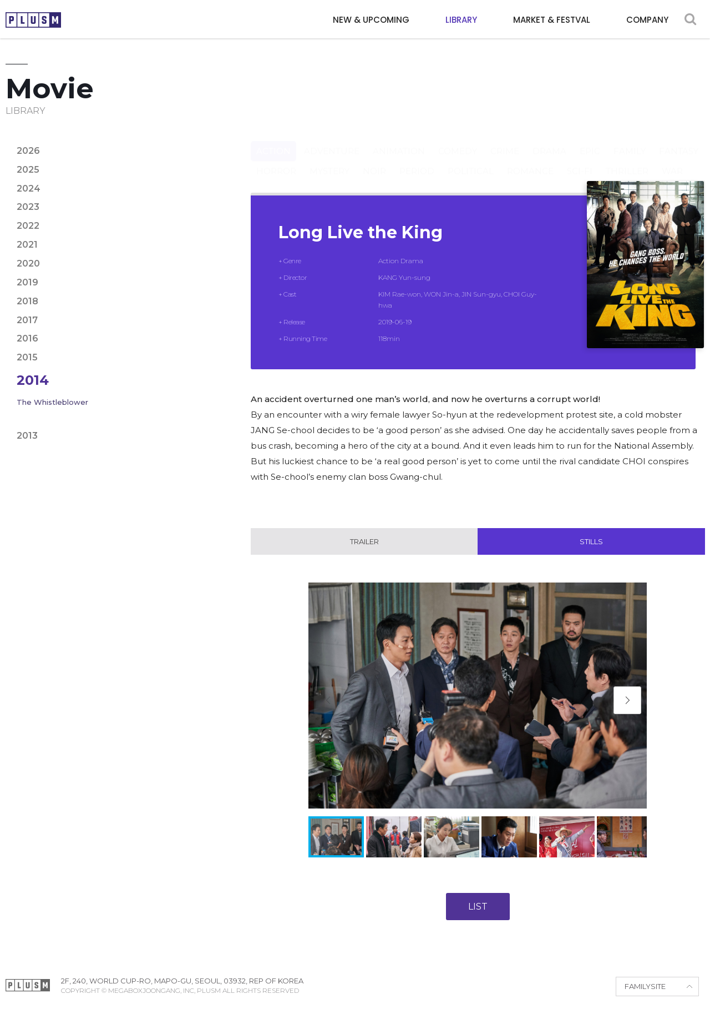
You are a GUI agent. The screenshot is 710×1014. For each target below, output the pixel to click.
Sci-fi (579, 160)
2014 (33, 380)
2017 (27, 320)
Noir (374, 160)
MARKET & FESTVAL (551, 20)
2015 (27, 357)
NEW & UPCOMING (371, 20)
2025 (28, 169)
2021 (27, 244)
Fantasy (678, 140)
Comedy (457, 140)
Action (273, 140)
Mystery (329, 160)
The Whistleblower (52, 402)
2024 (28, 188)
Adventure (331, 140)
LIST (478, 906)
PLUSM (33, 20)
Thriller (627, 160)
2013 (27, 435)
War (672, 160)
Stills (591, 541)
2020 (28, 263)
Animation (399, 140)
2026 (28, 150)
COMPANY (647, 20)
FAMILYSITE (645, 986)
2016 (27, 338)
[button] (627, 701)
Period (416, 160)
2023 (28, 207)
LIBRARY (461, 20)
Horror (276, 160)
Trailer (364, 541)
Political (471, 160)
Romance (530, 160)
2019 (27, 282)
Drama (549, 140)
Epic (590, 140)
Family (629, 140)
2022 (28, 225)
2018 (27, 301)
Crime (504, 140)
